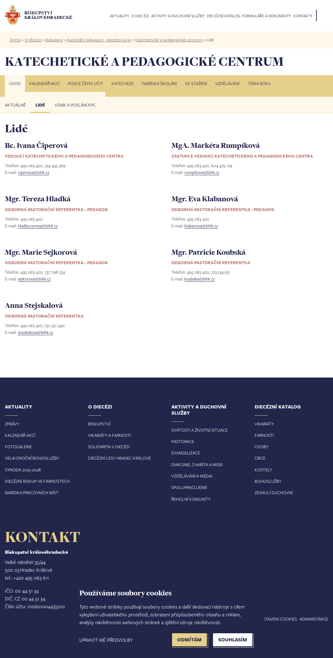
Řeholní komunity (190, 499)
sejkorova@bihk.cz (34, 279)
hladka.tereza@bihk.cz (38, 226)
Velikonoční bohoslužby (32, 458)
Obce (260, 458)
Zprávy (12, 424)
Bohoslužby (268, 481)
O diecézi (140, 16)
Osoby (261, 447)
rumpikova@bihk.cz (201, 172)
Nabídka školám (159, 83)
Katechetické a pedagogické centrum (168, 40)
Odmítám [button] (189, 639)
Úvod (15, 83)
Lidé (40, 105)
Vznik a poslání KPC (75, 105)
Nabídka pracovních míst (32, 492)
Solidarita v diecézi (108, 447)
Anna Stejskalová (34, 305)
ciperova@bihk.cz (33, 172)
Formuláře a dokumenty (266, 16)
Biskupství (54, 40)
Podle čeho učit (85, 83)
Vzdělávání (227, 83)
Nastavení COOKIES (277, 619)
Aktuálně (15, 105)
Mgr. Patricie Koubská (208, 252)
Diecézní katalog (223, 16)
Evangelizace (185, 453)
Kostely (263, 470)
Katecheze (123, 83)
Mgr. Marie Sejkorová (41, 252)
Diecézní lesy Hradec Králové (119, 458)
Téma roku (259, 83)
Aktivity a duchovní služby (178, 16)
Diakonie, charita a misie (197, 464)
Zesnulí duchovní (274, 492)
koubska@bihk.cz (199, 279)
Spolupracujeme (189, 487)
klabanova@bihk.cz (201, 226)
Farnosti (264, 435)
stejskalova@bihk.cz (35, 332)
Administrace (314, 619)
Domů (15, 40)
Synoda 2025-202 (21, 470)
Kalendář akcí (44, 83)
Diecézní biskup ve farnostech (37, 481)
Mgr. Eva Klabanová (204, 198)
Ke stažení (196, 83)
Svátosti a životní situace (199, 430)
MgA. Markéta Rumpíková (215, 145)
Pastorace (182, 441)
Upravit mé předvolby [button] (106, 640)
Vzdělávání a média (191, 476)
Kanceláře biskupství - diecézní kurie (99, 40)
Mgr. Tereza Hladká (38, 198)
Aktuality (119, 16)
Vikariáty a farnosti (109, 435)
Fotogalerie (18, 447)
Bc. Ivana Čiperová (36, 145)
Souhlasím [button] (232, 639)
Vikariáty (264, 424)
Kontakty (303, 16)
